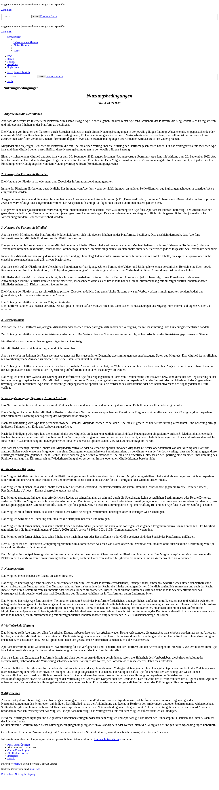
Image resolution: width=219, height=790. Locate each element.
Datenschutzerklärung (107, 739)
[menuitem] (25, 42)
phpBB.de (35, 769)
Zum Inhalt (6, 9)
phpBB (16, 763)
